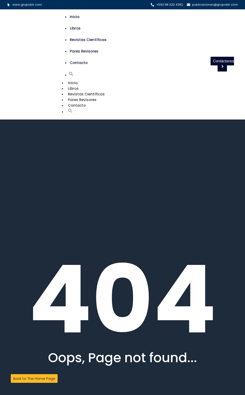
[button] (71, 75)
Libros (75, 28)
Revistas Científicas (88, 39)
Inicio (74, 16)
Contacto (79, 62)
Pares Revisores (84, 51)
